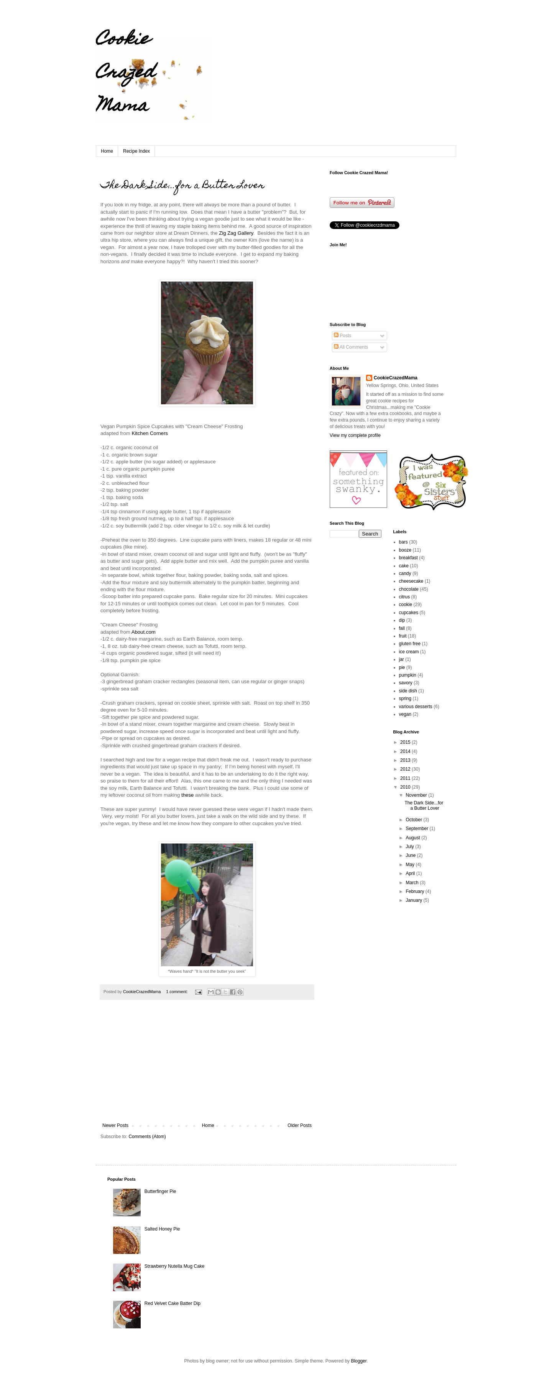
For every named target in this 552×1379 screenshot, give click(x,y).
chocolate (409, 589)
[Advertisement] (207, 1065)
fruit (403, 636)
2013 (406, 760)
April (411, 873)
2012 (406, 769)
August (413, 837)
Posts (342, 335)
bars (403, 542)
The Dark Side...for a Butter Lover (182, 186)
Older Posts (300, 1125)
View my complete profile (355, 435)
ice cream (409, 651)
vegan (405, 714)
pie (402, 667)
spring (405, 698)
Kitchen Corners (149, 433)
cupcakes (409, 612)
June (411, 855)
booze (405, 550)
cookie (405, 604)
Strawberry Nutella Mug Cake (175, 1266)
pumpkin (407, 675)
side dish (408, 691)
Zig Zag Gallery (236, 233)
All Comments (351, 347)
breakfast (408, 557)
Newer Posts (115, 1125)
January (414, 900)
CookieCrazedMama (395, 378)
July (410, 846)
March (413, 882)
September (417, 828)
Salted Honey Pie (162, 1229)
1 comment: (177, 991)
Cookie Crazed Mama (125, 74)
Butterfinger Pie (160, 1191)
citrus (404, 597)
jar (401, 659)
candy (405, 573)
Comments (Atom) (147, 1136)
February (415, 891)
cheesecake (411, 581)
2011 (406, 778)
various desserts (415, 706)
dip (402, 620)
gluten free (410, 643)
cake (404, 565)
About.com (143, 632)
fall (402, 628)
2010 (406, 787)
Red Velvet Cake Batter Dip (172, 1303)
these (187, 795)
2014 (406, 751)
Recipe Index (136, 151)
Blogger (358, 1361)
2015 (406, 742)
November (417, 795)
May (411, 864)
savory (405, 682)
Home (107, 151)
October (414, 819)
